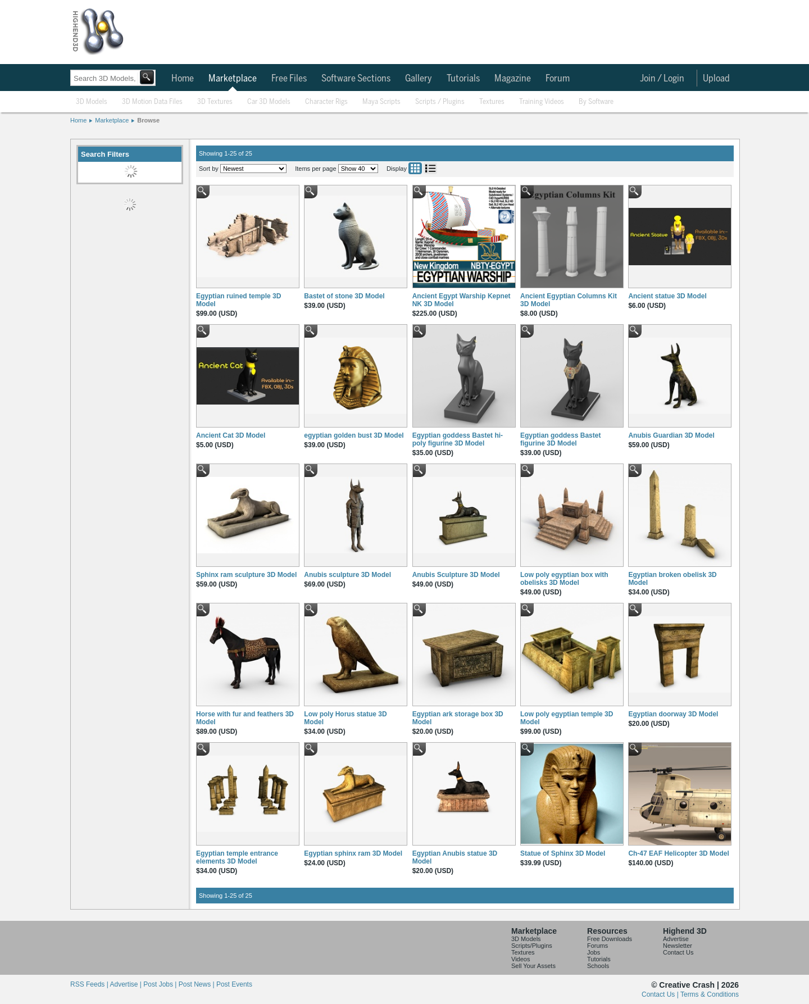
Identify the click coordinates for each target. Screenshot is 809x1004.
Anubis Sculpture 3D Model (456, 575)
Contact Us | (661, 994)
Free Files (289, 78)
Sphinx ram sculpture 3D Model (246, 575)
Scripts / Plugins (440, 102)
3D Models (91, 102)
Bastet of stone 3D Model (344, 296)
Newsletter (677, 945)
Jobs (593, 952)
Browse (148, 120)
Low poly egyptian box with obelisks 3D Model (564, 579)
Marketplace (232, 78)
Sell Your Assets (533, 965)
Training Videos (541, 102)
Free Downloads (609, 938)
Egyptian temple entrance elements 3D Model (237, 857)
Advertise (676, 938)
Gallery (418, 78)
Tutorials (463, 78)
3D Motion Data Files (152, 102)
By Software (596, 102)
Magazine (512, 78)
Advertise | (126, 984)
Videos (520, 959)
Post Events (234, 984)
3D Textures (215, 102)
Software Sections (355, 78)
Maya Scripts (381, 102)
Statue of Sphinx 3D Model (562, 853)
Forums (597, 945)
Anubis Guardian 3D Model (671, 435)
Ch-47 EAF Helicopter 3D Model (678, 853)
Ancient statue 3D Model (667, 296)
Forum (558, 78)
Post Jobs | (160, 984)
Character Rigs (326, 102)
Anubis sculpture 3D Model (347, 575)
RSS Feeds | (90, 984)
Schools (598, 965)
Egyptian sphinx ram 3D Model (353, 853)
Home (182, 78)
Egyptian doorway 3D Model (673, 714)
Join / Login (662, 78)
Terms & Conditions (709, 994)
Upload (716, 78)
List (430, 168)
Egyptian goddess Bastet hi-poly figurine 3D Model (457, 439)
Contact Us (678, 952)
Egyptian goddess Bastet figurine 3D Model (560, 439)
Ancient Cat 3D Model (230, 435)
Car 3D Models (268, 102)
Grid (415, 168)
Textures (492, 102)
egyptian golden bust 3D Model (353, 435)
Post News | (197, 984)
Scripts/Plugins (531, 945)
